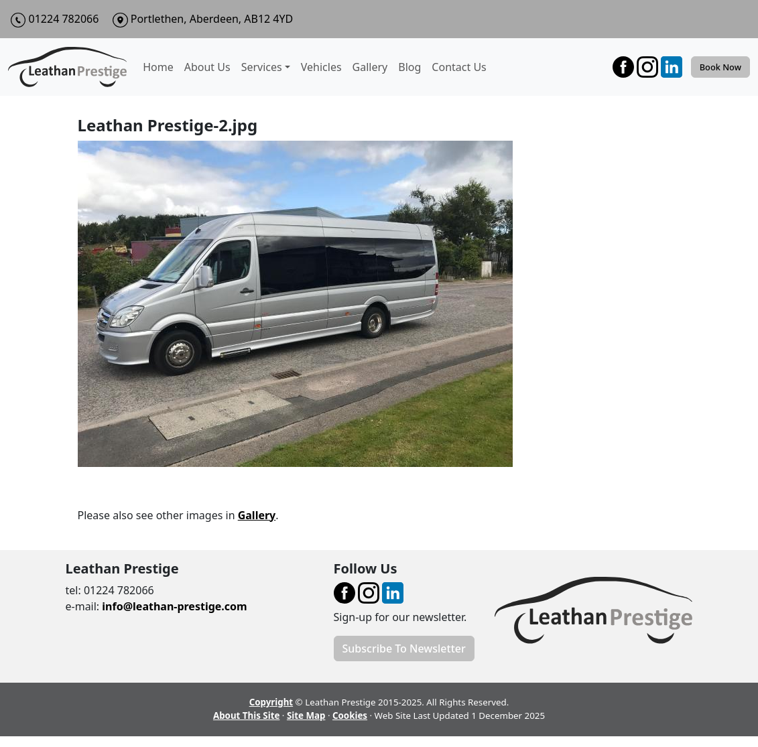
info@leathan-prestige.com (174, 606)
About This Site (246, 715)
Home (158, 67)
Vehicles (321, 67)
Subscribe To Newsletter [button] (404, 648)
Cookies (349, 715)
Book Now (720, 67)
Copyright (271, 702)
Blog (409, 67)
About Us (207, 67)
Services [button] (261, 67)
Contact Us (459, 67)
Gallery (370, 67)
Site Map (306, 715)
